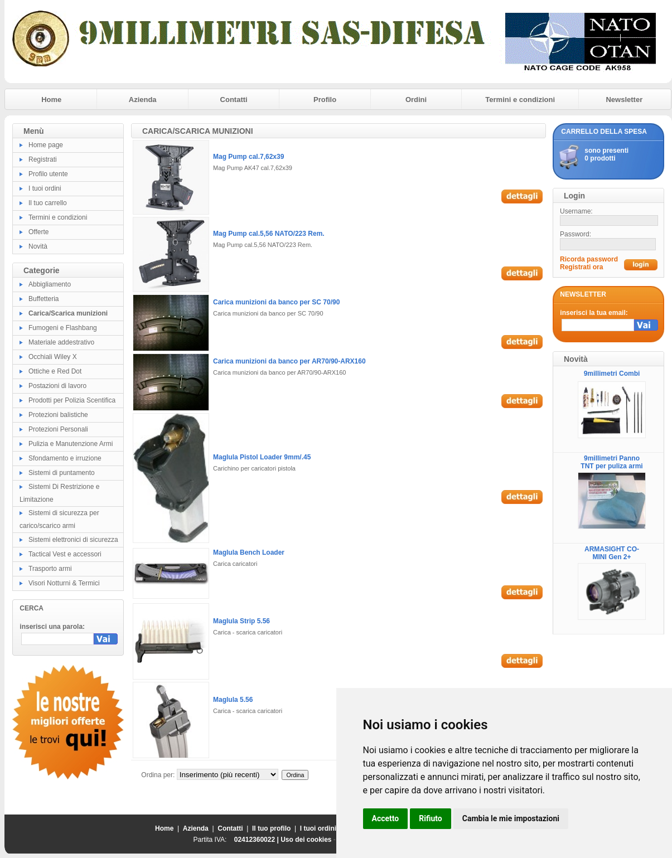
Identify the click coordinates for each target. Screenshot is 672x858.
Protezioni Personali (58, 429)
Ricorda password (589, 259)
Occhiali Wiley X (52, 357)
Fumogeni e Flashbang (62, 328)
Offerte (38, 232)
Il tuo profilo (271, 828)
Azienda (143, 99)
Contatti (234, 99)
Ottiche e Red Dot (54, 371)
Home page (45, 145)
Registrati (42, 159)
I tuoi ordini (44, 188)
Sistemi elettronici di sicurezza (73, 540)
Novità (37, 246)
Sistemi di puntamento (61, 473)
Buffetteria (43, 299)
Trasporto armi (50, 569)
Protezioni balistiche (58, 415)
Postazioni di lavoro (57, 386)
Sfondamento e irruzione (64, 458)
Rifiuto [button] (430, 818)
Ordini (416, 99)
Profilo (324, 99)
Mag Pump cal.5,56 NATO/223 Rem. (269, 233)
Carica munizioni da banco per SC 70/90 (276, 302)
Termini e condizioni (520, 99)
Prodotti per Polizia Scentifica (71, 400)
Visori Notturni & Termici (64, 583)
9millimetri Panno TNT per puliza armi (611, 462)
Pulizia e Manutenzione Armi (70, 444)
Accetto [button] (385, 818)
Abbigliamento (49, 284)
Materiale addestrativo (61, 342)
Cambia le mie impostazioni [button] (510, 818)
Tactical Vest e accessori (64, 554)
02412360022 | (257, 840)
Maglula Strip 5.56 (241, 621)
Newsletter (624, 99)
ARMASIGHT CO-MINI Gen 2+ (611, 553)
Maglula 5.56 (233, 700)
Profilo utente (48, 174)
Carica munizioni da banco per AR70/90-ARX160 (289, 361)
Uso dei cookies (306, 840)
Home (51, 99)
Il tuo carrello (47, 203)
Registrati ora (581, 267)
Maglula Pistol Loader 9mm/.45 (262, 457)
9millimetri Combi (612, 373)
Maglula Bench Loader (248, 552)
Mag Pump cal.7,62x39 (248, 157)
